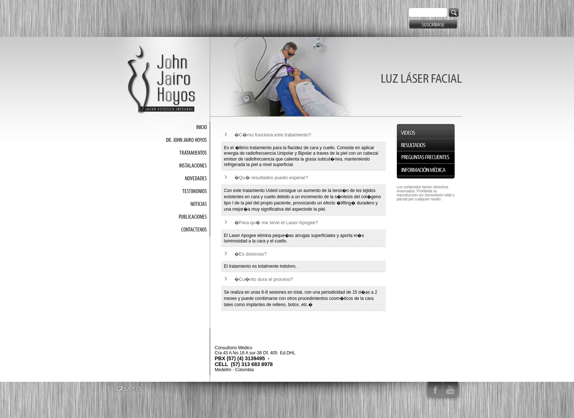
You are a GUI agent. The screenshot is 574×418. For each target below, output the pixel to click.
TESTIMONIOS (194, 192)
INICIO (201, 128)
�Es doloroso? (250, 254)
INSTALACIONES (193, 166)
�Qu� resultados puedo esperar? (271, 177)
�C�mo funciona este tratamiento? (272, 135)
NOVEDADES (196, 179)
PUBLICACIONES (193, 217)
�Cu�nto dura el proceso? (263, 279)
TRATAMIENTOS (193, 153)
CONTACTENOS (194, 230)
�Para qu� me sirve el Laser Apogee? (276, 222)
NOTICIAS (198, 204)
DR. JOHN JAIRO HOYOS (186, 140)
